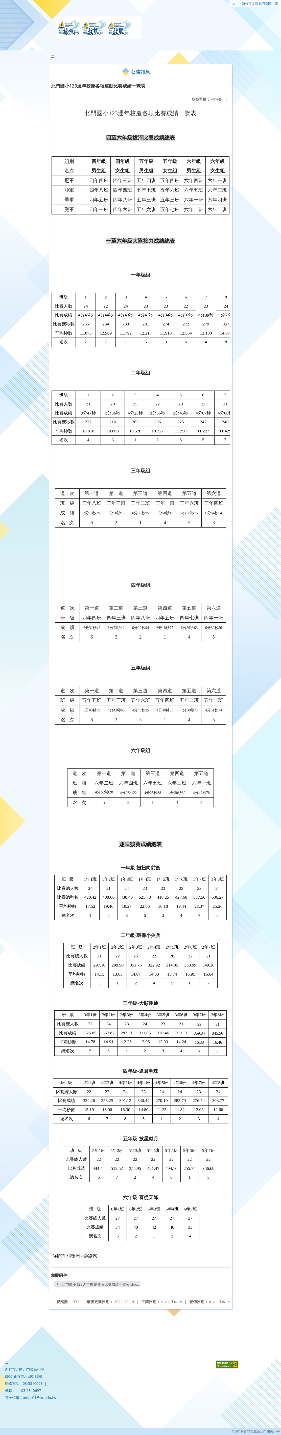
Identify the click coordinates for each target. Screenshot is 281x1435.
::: (233, 3)
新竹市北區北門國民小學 (260, 3)
